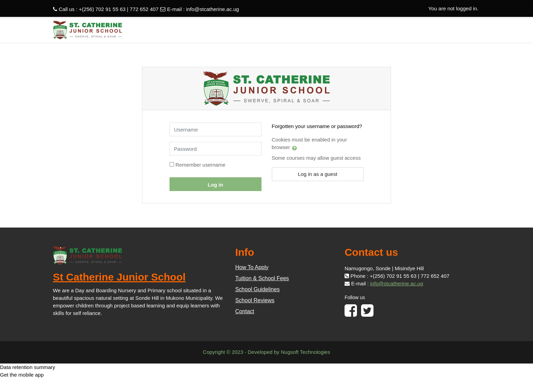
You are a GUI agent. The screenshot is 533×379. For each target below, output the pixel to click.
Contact (244, 311)
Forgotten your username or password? (317, 126)
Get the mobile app (22, 375)
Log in (215, 185)
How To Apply (252, 267)
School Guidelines (257, 289)
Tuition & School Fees (262, 278)
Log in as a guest (317, 174)
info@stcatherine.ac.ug (212, 9)
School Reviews (255, 300)
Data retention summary (27, 367)
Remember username (200, 165)
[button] (295, 148)
